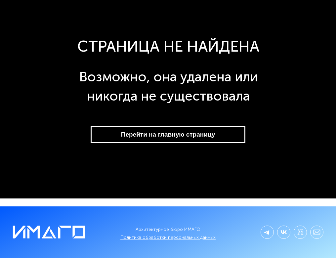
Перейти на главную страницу (168, 134)
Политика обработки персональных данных (168, 237)
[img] (283, 232)
